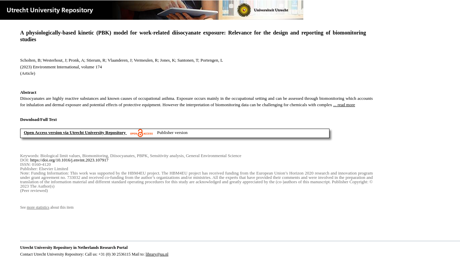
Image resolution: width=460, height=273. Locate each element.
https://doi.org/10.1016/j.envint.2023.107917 (69, 159)
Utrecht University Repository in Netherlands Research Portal (73, 247)
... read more (344, 104)
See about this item (46, 207)
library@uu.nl (157, 254)
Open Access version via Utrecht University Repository (75, 132)
